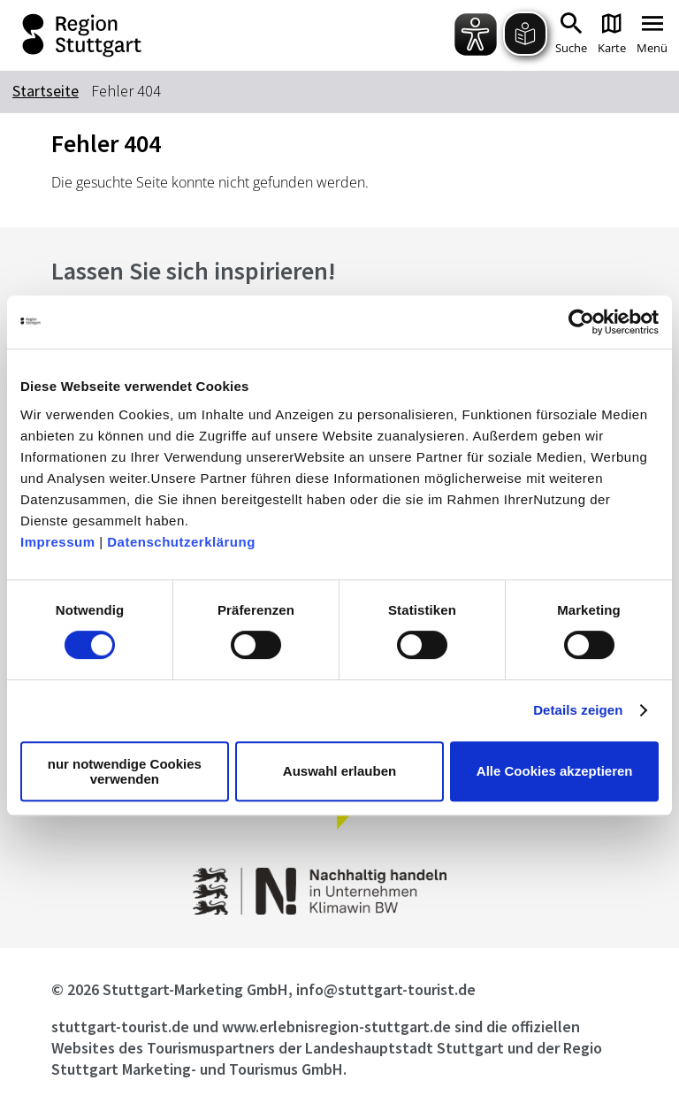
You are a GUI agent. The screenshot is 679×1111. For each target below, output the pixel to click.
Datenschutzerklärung (181, 541)
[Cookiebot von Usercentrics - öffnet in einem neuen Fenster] (581, 322)
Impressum (57, 541)
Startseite (45, 90)
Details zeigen (577, 709)
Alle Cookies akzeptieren (555, 770)
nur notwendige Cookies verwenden (125, 771)
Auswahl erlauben (339, 770)
